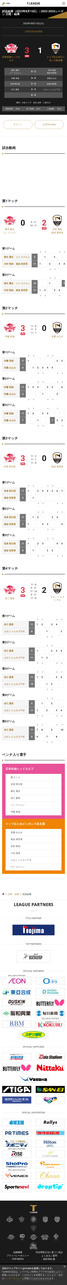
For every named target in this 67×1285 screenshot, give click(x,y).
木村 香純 (57, 229)
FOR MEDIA (18, 1259)
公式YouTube (49, 124)
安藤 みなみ (57, 336)
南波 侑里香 (57, 232)
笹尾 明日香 (10, 466)
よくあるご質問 (49, 1255)
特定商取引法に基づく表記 (49, 1252)
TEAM (8, 3)
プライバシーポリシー (18, 1255)
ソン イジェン (10, 232)
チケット (17, 124)
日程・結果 (13, 894)
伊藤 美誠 (9, 336)
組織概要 (17, 1252)
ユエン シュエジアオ (14, 631)
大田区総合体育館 (33, 31)
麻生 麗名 (9, 229)
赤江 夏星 (9, 598)
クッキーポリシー (13, 1278)
